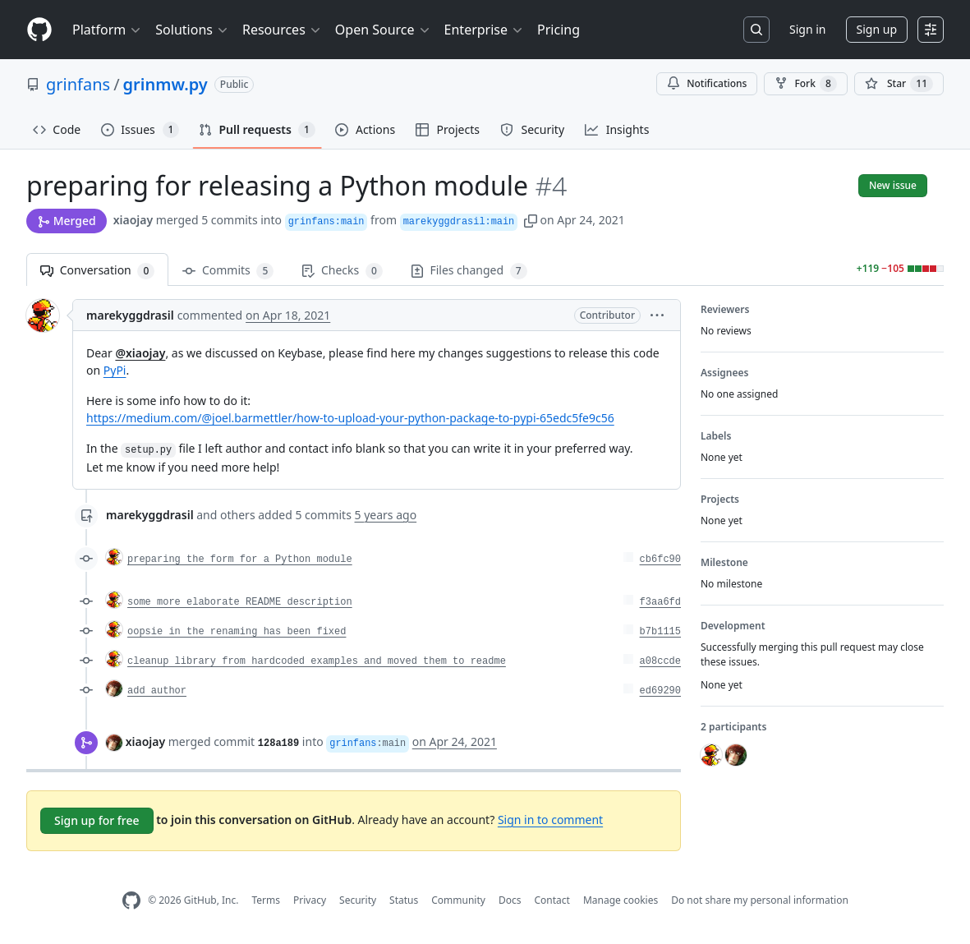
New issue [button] (893, 185)
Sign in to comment (550, 819)
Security (357, 900)
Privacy (309, 900)
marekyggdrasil (130, 315)
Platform (107, 30)
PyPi (114, 370)
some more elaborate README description (239, 602)
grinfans (78, 84)
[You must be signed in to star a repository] (899, 83)
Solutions (192, 30)
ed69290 (660, 691)
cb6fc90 (660, 559)
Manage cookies (620, 900)
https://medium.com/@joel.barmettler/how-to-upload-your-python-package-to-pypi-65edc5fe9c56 (350, 418)
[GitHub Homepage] (131, 901)
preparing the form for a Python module (239, 559)
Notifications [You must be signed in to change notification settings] (707, 83)
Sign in (807, 29)
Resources (282, 30)
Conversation (97, 270)
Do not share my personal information (759, 900)
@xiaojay (140, 353)
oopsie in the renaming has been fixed (236, 632)
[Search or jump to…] (756, 29)
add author (156, 691)
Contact (551, 900)
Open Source (383, 30)
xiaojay (133, 220)
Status (403, 900)
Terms (265, 900)
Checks (341, 270)
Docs (510, 900)
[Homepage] (39, 30)
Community (458, 900)
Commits (228, 270)
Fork (805, 84)
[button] (530, 219)
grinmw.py (165, 84)
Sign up (877, 29)
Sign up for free (97, 820)
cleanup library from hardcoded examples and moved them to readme (316, 661)
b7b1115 (660, 632)
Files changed (469, 270)
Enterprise (484, 30)
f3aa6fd (660, 602)
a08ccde (660, 661)
